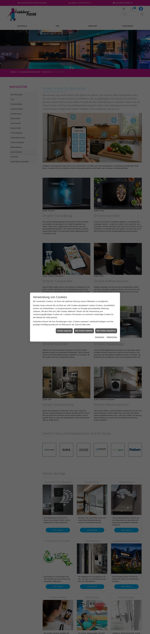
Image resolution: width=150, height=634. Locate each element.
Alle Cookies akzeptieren (106, 331)
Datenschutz (112, 337)
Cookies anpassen (64, 331)
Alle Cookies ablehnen (84, 331)
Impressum (99, 337)
